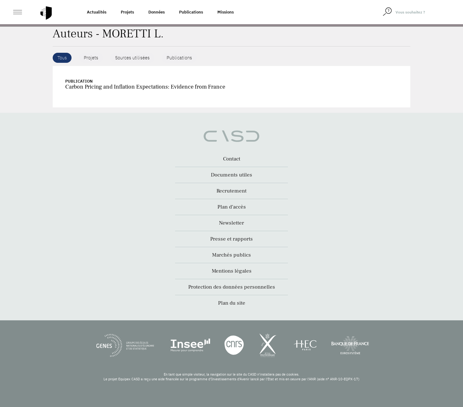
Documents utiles (231, 174)
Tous (62, 58)
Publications (191, 12)
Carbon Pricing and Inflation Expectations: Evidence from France (145, 86)
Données (156, 12)
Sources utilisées (132, 58)
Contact (231, 158)
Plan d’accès (231, 207)
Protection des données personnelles (231, 287)
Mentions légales (232, 271)
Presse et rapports (231, 239)
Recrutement (231, 190)
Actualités (96, 12)
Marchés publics (231, 255)
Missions (225, 12)
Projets (127, 12)
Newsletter (231, 223)
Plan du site (231, 303)
